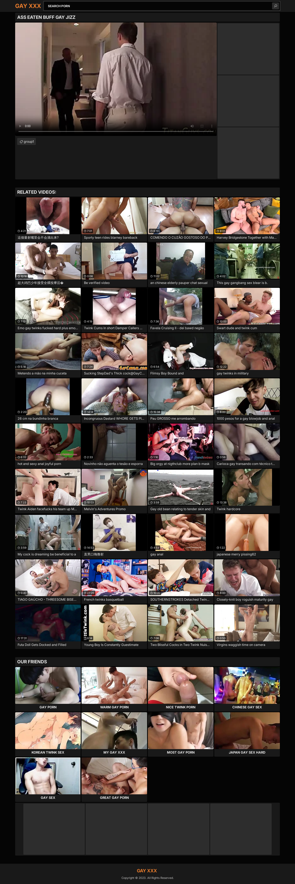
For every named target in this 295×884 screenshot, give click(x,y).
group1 (29, 141)
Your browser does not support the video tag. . (116, 79)
